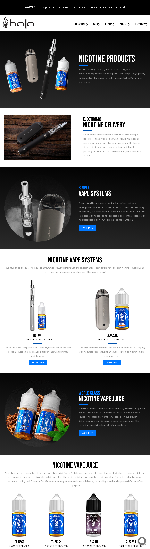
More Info (87, 227)
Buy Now (140, 24)
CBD (95, 24)
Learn (108, 24)
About (124, 24)
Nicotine (80, 24)
